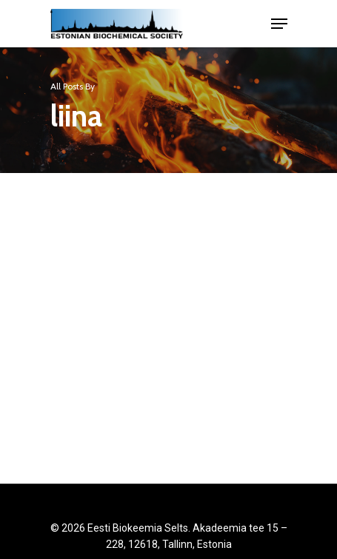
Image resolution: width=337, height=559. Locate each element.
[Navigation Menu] (279, 23)
